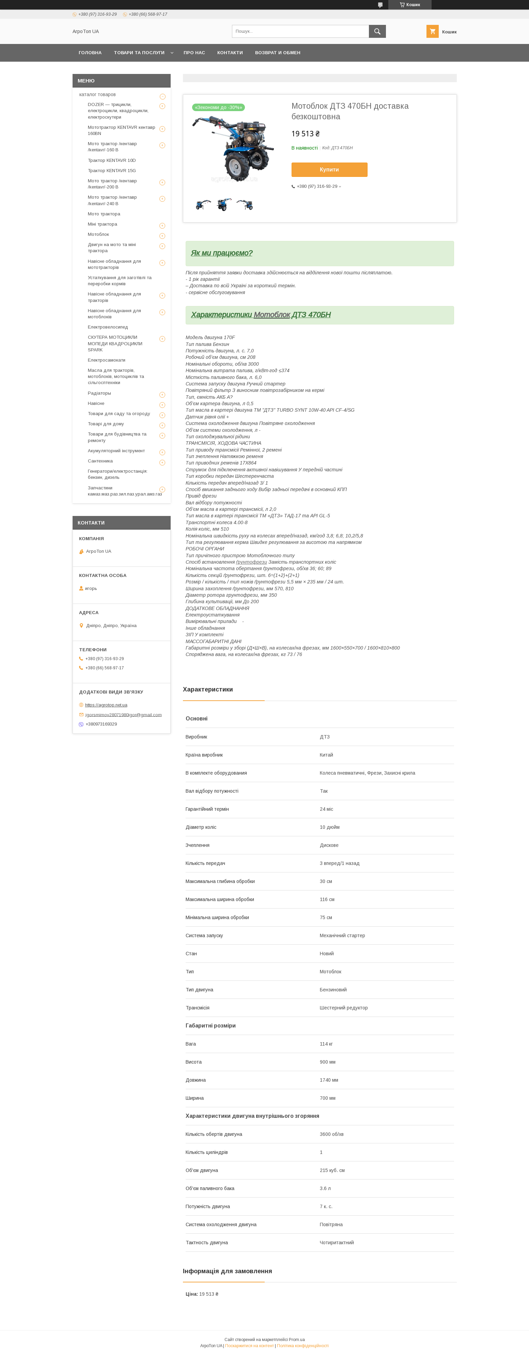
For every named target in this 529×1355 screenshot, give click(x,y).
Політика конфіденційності (303, 1345)
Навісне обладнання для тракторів (114, 297)
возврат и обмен (277, 52)
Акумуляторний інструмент (116, 450)
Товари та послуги (139, 52)
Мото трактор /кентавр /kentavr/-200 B (112, 183)
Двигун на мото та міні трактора (112, 247)
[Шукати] (377, 31)
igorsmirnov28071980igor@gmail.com (123, 714)
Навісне (96, 403)
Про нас (194, 52)
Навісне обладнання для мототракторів (114, 264)
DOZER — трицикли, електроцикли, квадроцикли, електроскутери (118, 110)
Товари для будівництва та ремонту (117, 437)
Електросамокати (106, 360)
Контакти (230, 52)
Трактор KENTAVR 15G (112, 170)
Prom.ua (297, 1339)
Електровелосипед (108, 327)
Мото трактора (104, 213)
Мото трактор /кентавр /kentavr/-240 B (112, 200)
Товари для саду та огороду (119, 413)
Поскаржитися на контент (249, 1345)
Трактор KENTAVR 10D (112, 160)
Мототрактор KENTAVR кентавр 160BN (121, 130)
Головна (90, 52)
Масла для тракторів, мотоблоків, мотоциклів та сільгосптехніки (116, 376)
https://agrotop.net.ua (106, 704)
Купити (329, 169)
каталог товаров (97, 94)
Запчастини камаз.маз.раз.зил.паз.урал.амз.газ (125, 491)
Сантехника (100, 460)
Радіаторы (99, 393)
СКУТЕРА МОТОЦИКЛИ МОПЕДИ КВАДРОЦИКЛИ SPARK (115, 343)
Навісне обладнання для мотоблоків (114, 313)
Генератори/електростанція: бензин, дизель (117, 474)
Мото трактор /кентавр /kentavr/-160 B (112, 146)
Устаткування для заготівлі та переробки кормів (120, 280)
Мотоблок (272, 314)
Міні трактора (102, 224)
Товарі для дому (106, 423)
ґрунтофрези (251, 562)
